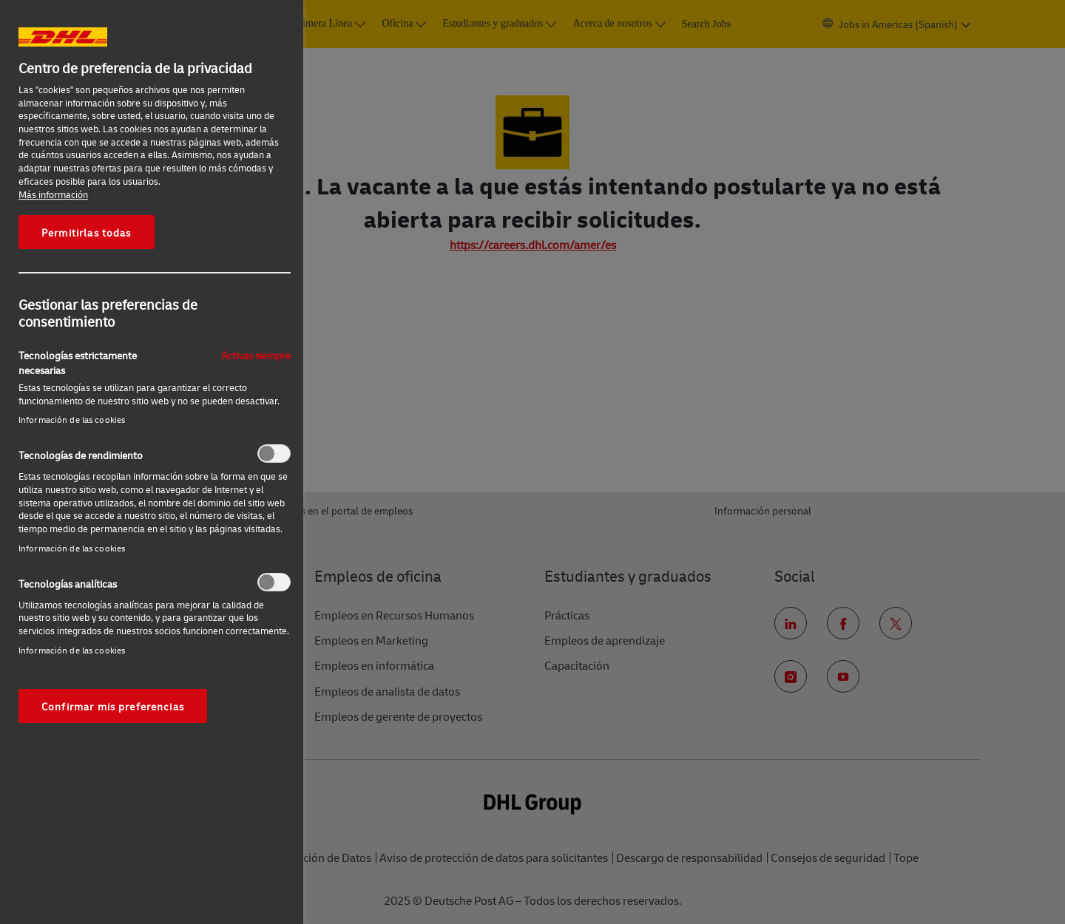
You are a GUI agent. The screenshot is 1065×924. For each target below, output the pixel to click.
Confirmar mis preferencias (112, 706)
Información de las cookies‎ (71, 419)
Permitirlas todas (86, 232)
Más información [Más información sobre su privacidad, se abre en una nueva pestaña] (53, 194)
